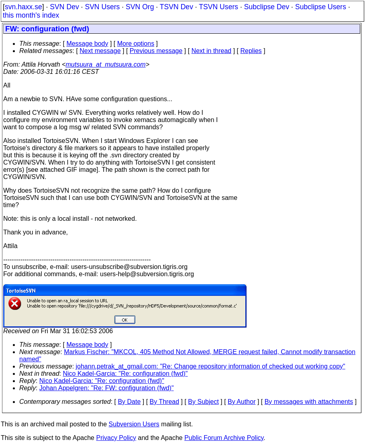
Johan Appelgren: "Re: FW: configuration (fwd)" (106, 388)
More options (136, 43)
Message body (87, 43)
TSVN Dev (176, 7)
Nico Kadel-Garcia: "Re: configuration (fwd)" (125, 373)
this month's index (31, 15)
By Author (241, 401)
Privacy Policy (116, 437)
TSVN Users (218, 7)
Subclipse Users (320, 7)
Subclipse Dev (266, 7)
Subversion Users (134, 424)
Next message (100, 50)
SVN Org (140, 7)
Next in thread (212, 50)
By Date (129, 401)
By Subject (203, 401)
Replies (251, 50)
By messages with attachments (309, 401)
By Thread (164, 401)
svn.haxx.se (23, 7)
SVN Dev (64, 7)
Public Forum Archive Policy (223, 437)
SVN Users (102, 7)
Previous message (156, 50)
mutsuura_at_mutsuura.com (105, 64)
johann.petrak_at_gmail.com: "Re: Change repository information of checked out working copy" (210, 366)
